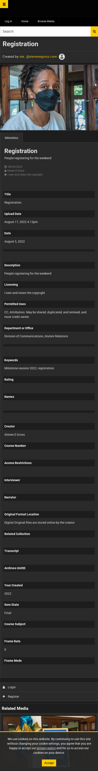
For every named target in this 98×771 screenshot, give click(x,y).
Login (9, 687)
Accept (49, 763)
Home (24, 21)
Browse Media (46, 21)
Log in (8, 21)
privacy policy (46, 748)
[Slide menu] (4, 4)
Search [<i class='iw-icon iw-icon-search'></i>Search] (94, 31)
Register (11, 696)
